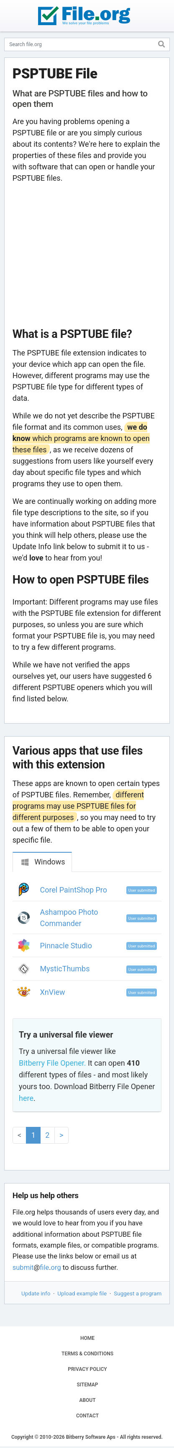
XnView (52, 992)
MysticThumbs (65, 968)
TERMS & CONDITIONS (87, 1354)
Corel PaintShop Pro (73, 889)
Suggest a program (137, 1293)
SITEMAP (87, 1385)
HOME (87, 1338)
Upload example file (82, 1293)
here (26, 1098)
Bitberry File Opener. (52, 1063)
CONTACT (87, 1416)
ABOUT (87, 1400)
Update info (35, 1293)
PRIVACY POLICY (87, 1369)
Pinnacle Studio (66, 945)
